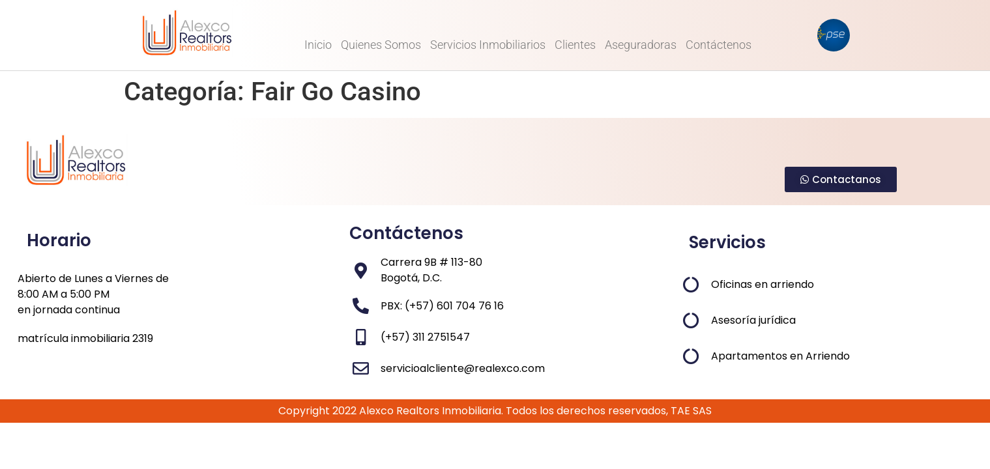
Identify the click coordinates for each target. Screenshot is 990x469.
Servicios (727, 242)
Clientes (575, 44)
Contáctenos (718, 44)
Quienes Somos (381, 44)
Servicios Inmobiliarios (488, 44)
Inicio (318, 44)
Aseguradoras (641, 44)
